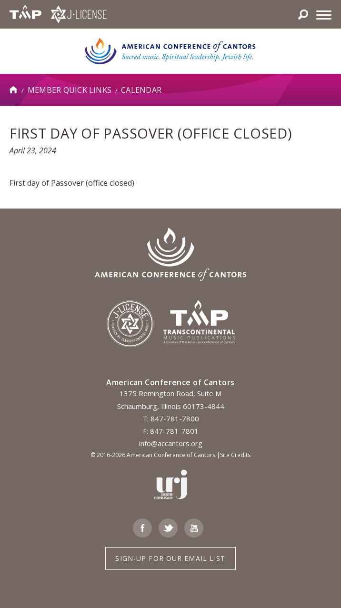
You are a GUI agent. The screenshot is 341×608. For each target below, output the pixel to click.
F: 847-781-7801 (171, 431)
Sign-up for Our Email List (170, 558)
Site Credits (235, 455)
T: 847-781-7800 (170, 418)
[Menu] (323, 14)
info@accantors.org (170, 443)
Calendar (141, 90)
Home (14, 90)
